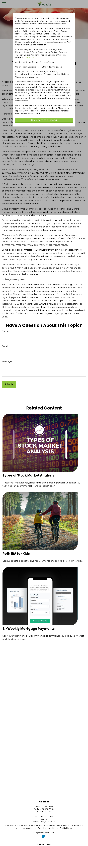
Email (5, 346)
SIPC (33, 58)
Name (5, 331)
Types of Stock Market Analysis (28, 475)
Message (7, 361)
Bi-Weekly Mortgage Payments (29, 628)
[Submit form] (9, 384)
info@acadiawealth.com (44, 832)
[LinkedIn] (43, 836)
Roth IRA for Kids (16, 553)
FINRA (27, 58)
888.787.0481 (48, 809)
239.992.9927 (47, 806)
